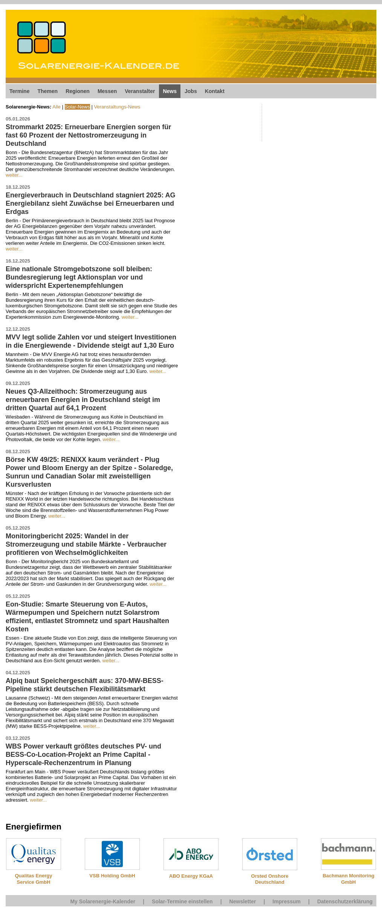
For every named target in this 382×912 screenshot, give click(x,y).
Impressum (286, 901)
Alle (56, 107)
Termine (19, 91)
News (170, 91)
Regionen (78, 91)
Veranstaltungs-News (117, 107)
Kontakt (215, 91)
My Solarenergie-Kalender (102, 901)
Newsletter (242, 901)
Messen (107, 91)
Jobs (191, 91)
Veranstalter (140, 91)
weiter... (14, 175)
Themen (47, 91)
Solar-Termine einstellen (182, 901)
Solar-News (77, 107)
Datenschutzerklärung (345, 901)
